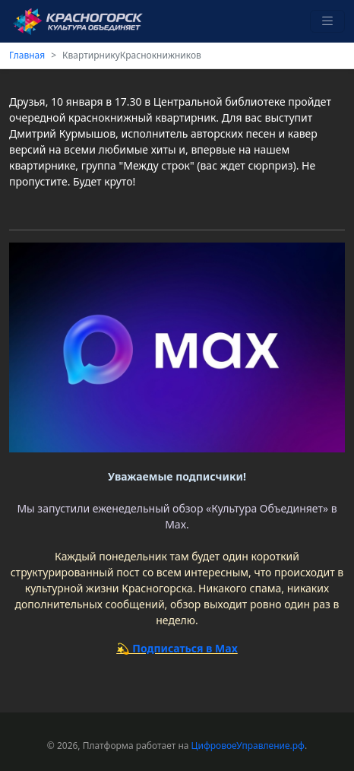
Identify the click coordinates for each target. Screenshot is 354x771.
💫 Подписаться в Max (177, 648)
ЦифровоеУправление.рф (248, 745)
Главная (27, 55)
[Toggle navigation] (327, 21)
